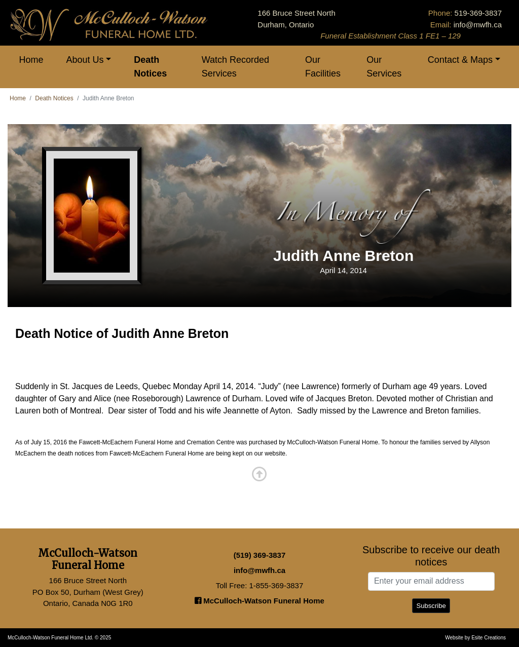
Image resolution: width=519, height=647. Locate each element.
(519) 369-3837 (260, 555)
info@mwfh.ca (478, 24)
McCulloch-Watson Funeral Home (259, 600)
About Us (85, 60)
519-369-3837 (478, 13)
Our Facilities (323, 67)
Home (31, 60)
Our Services (383, 67)
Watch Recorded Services (235, 67)
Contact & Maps (460, 60)
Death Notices (150, 67)
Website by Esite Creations (475, 637)
